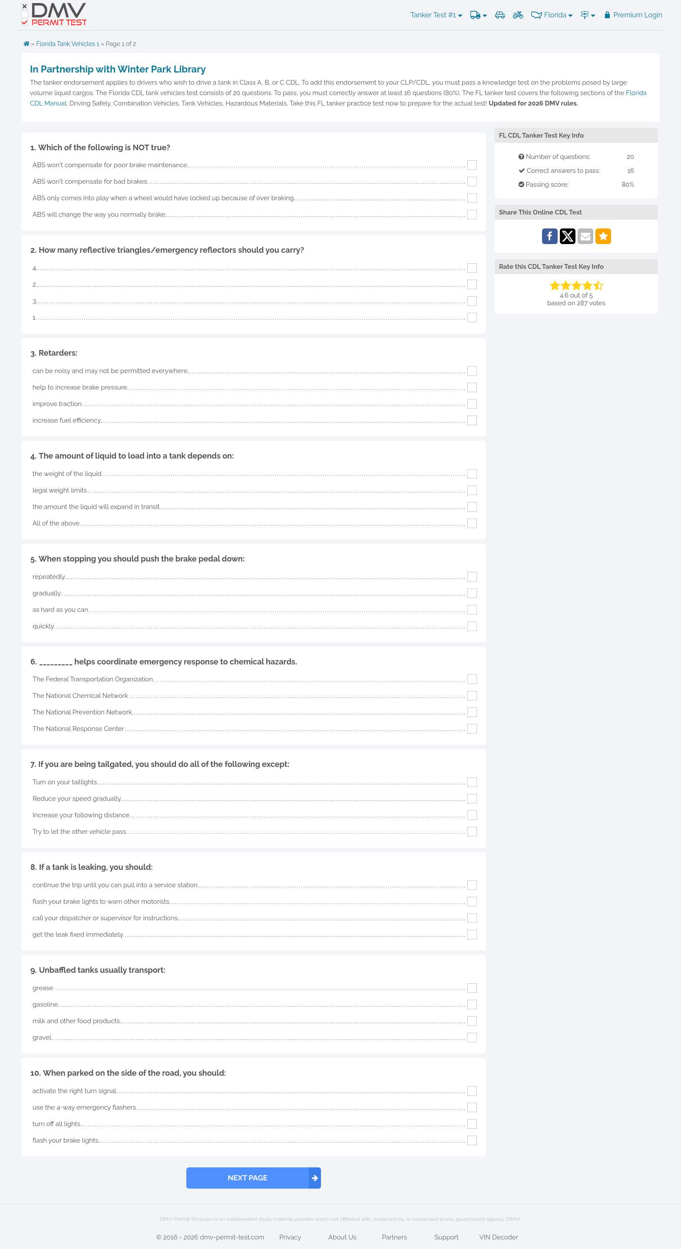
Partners (394, 1237)
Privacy (290, 1237)
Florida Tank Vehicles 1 (67, 43)
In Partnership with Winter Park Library (118, 69)
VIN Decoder (498, 1237)
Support (446, 1237)
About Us (342, 1237)
